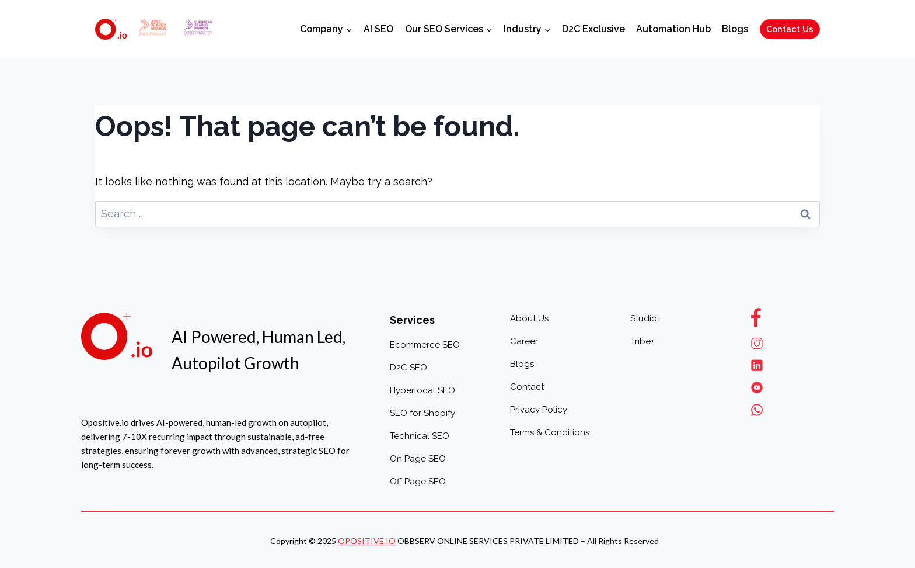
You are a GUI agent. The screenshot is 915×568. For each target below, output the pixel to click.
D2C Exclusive (593, 28)
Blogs (735, 28)
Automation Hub (673, 28)
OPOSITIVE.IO (367, 541)
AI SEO (378, 28)
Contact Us (789, 29)
